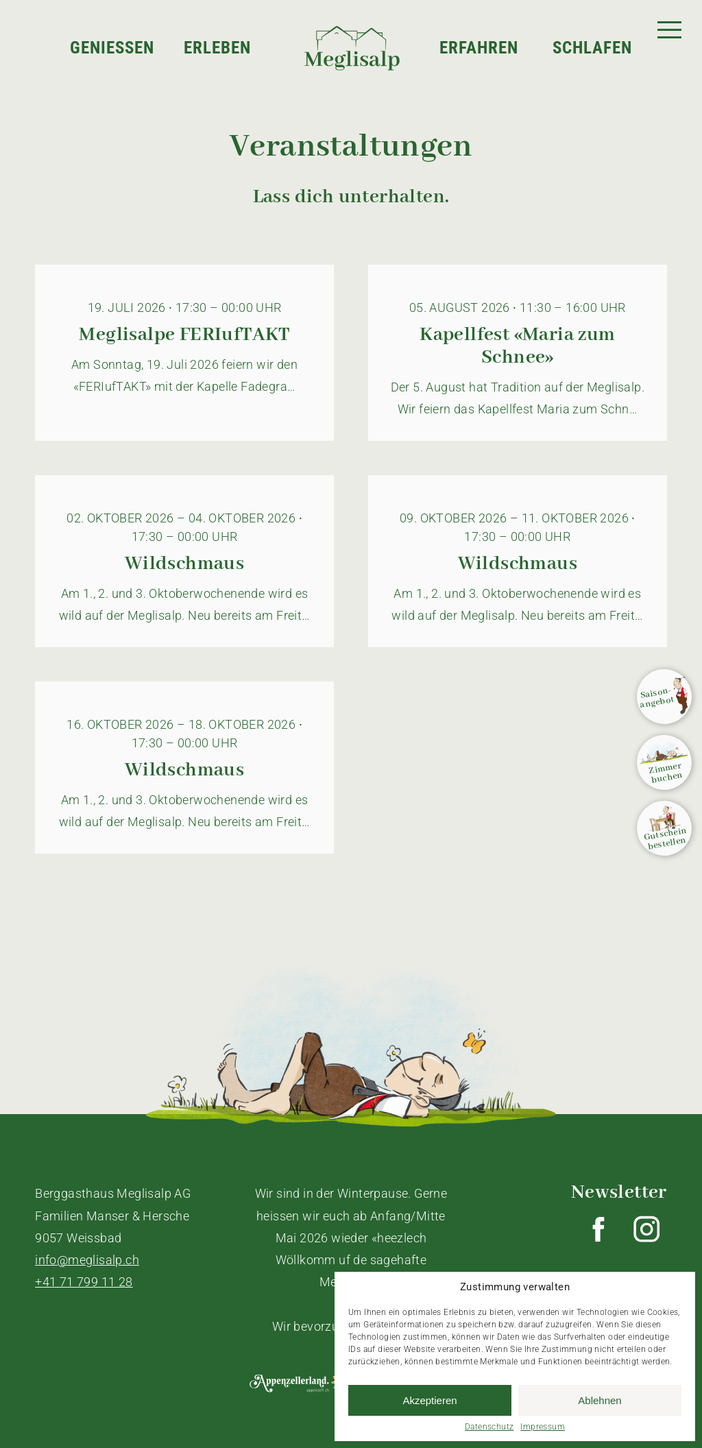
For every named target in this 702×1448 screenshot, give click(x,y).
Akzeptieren (429, 1400)
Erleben (217, 48)
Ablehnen (599, 1400)
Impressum (542, 1427)
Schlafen (592, 48)
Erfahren (478, 48)
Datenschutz (489, 1427)
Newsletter (619, 1193)
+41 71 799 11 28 (83, 1282)
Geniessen (112, 48)
